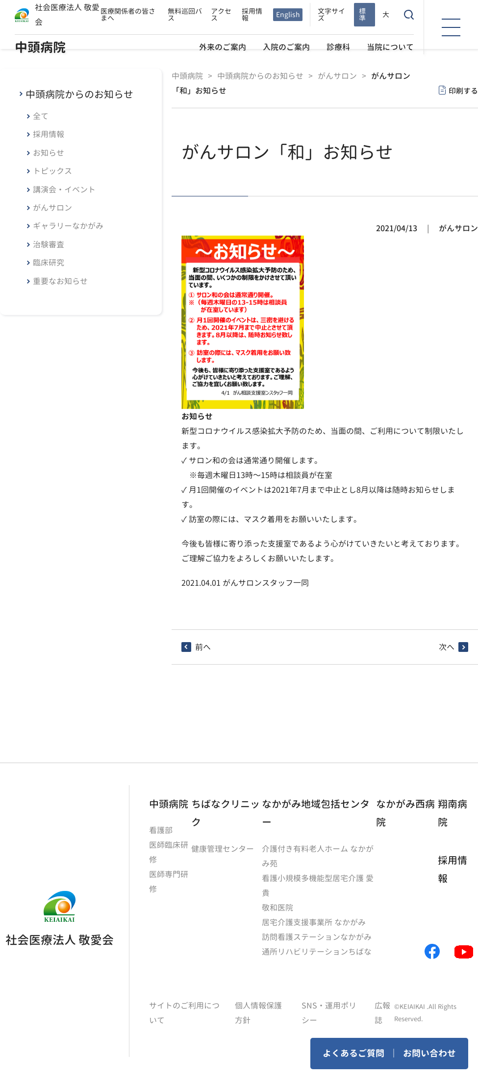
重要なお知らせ (60, 281)
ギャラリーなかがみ (68, 225)
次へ (446, 647)
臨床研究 (48, 262)
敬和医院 (277, 907)
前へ (203, 647)
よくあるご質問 (353, 1053)
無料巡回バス (185, 14)
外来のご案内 (222, 47)
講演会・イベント (64, 189)
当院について (390, 47)
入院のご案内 (286, 47)
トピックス (52, 171)
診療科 (338, 47)
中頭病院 (40, 47)
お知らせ (48, 152)
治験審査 (48, 244)
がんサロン (52, 207)
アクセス (221, 14)
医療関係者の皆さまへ (128, 14)
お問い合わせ (429, 1053)
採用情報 (252, 14)
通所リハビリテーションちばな (317, 951)
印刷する (463, 91)
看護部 (161, 830)
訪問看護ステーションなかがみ (317, 937)
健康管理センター (222, 848)
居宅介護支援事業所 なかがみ (314, 922)
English (288, 14)
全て (41, 116)
